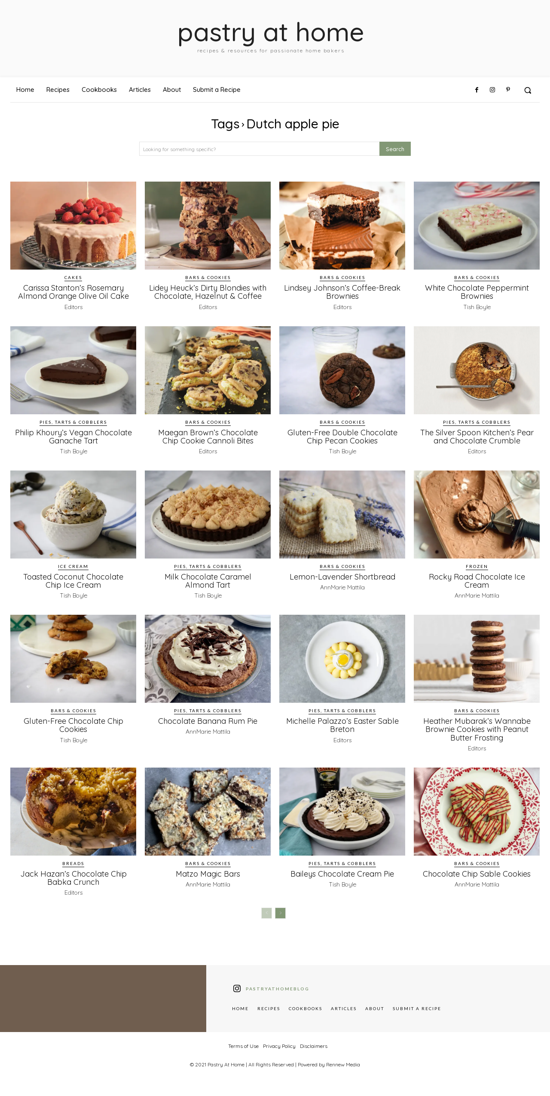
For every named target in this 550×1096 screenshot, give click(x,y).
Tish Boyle (477, 306)
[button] (528, 90)
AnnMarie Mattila (342, 595)
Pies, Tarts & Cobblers (73, 429)
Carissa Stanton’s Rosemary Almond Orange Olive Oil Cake (73, 291)
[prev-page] (266, 920)
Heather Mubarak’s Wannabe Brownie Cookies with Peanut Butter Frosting (476, 737)
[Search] (395, 149)
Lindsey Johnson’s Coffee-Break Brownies (342, 291)
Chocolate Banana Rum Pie (208, 729)
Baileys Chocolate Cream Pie (342, 881)
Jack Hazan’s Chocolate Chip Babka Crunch (73, 885)
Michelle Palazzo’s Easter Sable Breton (342, 733)
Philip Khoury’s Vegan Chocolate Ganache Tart (73, 444)
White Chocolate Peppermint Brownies (477, 291)
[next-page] (280, 920)
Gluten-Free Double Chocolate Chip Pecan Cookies (342, 444)
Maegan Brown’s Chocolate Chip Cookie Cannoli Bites (207, 444)
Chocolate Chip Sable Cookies (477, 881)
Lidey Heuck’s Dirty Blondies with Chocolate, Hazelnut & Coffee (208, 295)
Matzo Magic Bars (207, 881)
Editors (73, 306)
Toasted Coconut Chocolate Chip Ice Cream (73, 588)
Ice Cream (73, 574)
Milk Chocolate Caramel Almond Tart (207, 588)
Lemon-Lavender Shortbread (342, 584)
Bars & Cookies (208, 277)
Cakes (73, 277)
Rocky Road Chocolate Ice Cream (477, 588)
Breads (73, 871)
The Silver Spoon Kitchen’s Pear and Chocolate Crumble (477, 444)
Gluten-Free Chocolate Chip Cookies (73, 733)
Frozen (477, 574)
